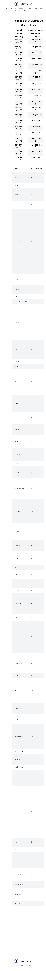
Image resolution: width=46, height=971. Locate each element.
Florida (17, 322)
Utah (16, 842)
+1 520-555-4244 (36, 108)
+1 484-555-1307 (36, 65)
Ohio (16, 690)
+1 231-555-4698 (36, 139)
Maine (16, 463)
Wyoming (17, 903)
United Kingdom (20, 8)
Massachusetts (19, 489)
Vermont (17, 849)
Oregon (17, 719)
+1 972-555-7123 (36, 114)
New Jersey (18, 603)
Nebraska (17, 575)
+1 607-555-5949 (36, 77)
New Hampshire (19, 591)
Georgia (17, 349)
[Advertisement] (23, 932)
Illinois (17, 382)
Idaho (16, 366)
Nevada (17, 584)
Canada (30, 8)
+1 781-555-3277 (36, 89)
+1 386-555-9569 (36, 133)
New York (17, 637)
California (17, 242)
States (26, 11)
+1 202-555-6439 (36, 40)
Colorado (17, 280)
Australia (38, 8)
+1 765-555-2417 (36, 52)
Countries (18, 11)
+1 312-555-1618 (36, 96)
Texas (16, 812)
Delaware (17, 296)
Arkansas (17, 205)
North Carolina (19, 663)
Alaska (16, 185)
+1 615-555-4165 (36, 126)
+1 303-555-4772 (36, 120)
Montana (17, 568)
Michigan (17, 511)
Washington (18, 874)
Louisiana (17, 454)
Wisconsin (18, 894)
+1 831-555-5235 (36, 46)
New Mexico (18, 617)
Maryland (17, 472)
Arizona (17, 194)
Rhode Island (19, 751)
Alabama (17, 177)
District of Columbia (21, 302)
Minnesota (18, 532)
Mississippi (18, 545)
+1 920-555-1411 (36, 83)
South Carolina (19, 759)
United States (7, 8)
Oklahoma (18, 708)
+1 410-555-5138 (36, 157)
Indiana (17, 403)
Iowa (16, 418)
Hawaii (17, 361)
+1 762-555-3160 (36, 102)
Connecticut (18, 290)
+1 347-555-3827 (36, 71)
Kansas (17, 430)
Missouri (17, 558)
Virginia (17, 860)
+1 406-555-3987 (36, 58)
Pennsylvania (19, 736)
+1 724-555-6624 (36, 145)
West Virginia (19, 884)
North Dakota (19, 676)
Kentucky (17, 441)
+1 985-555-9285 (36, 151)
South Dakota (19, 767)
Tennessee (18, 778)
